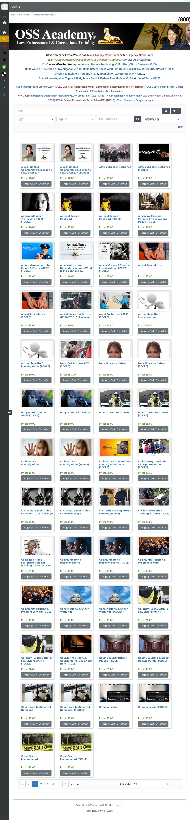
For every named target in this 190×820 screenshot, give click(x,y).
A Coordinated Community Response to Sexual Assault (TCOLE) (75, 170)
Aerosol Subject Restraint (70, 217)
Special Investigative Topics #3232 (60, 78)
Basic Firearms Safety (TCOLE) (151, 365)
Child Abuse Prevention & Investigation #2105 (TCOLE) (115, 464)
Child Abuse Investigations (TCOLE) (74, 463)
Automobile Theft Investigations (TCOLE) (35, 365)
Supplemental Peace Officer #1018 (34, 87)
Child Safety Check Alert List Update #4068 (109, 69)
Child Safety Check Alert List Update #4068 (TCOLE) (153, 464)
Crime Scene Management (29, 757)
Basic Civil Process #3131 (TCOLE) (75, 365)
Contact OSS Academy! (136, 59)
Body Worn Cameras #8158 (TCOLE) (33, 414)
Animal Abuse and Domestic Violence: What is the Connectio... (76, 268)
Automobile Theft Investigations (149, 316)
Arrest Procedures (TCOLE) (33, 316)
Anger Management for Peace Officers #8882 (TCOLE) (36, 268)
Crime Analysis (108, 707)
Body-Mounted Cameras (75, 412)
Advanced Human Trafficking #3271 (100, 64)
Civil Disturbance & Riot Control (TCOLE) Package (37, 512)
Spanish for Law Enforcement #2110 (121, 73)
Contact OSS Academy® (44, 14)
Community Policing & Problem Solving (152, 561)
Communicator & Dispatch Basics (70, 561)
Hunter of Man (133, 95)
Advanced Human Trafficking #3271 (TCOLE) (32, 219)
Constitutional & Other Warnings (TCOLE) (113, 610)
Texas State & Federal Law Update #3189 (108, 78)
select (52, 119)
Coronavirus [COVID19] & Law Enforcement (153, 610)
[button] (166, 111)
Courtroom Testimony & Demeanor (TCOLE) (75, 708)
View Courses (23, 14)
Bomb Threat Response (114, 412)
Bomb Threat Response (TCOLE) (153, 414)
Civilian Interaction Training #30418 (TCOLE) (153, 512)
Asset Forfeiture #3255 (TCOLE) (113, 316)
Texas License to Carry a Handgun (135, 100)
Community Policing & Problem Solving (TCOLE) (36, 610)
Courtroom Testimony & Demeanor (36, 708)
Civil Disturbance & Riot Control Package (75, 512)
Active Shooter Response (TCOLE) (154, 168)
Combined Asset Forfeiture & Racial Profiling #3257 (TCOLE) (36, 562)
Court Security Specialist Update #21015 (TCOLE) (153, 659)
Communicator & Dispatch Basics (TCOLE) (114, 561)
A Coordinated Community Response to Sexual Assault (36, 170)
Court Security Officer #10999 (155, 69)
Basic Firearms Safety (112, 363)
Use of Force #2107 (148, 78)
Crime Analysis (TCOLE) (152, 707)
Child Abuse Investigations (30, 463)
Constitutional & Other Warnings (74, 610)
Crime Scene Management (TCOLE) (74, 757)
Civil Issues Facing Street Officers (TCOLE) (115, 512)
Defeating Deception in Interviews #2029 (54, 95)
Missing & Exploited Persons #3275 (76, 73)
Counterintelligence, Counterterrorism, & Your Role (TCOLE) (76, 661)
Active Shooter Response (115, 167)
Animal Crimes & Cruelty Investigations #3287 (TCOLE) (114, 268)
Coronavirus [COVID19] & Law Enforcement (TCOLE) (36, 661)
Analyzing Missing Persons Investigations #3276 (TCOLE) (152, 219)
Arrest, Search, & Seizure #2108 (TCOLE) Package (75, 316)
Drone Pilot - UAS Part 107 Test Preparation (101, 95)
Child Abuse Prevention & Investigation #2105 (53, 69)
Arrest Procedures (150, 265)
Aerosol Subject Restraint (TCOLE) (110, 217)
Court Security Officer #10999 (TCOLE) (113, 659)
